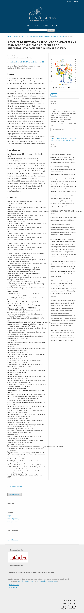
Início (9, 36)
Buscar (51, 30)
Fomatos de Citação (58, 129)
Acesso (76, 1)
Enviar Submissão (14, 495)
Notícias (45, 25)
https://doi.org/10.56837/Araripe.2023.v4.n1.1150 (27, 62)
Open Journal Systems (14, 486)
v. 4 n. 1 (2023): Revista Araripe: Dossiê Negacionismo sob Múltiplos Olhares (43, 36)
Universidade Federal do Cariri (47, 581)
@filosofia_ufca (14, 585)
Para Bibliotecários (13, 540)
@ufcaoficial (13, 587)
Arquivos (37, 25)
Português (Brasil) (13, 522)
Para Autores (11, 537)
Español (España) (13, 519)
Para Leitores (11, 534)
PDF (54, 95)
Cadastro (68, 1)
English (9, 516)
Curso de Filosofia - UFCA (25, 581)
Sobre (54, 25)
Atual (28, 25)
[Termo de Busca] (38, 30)
